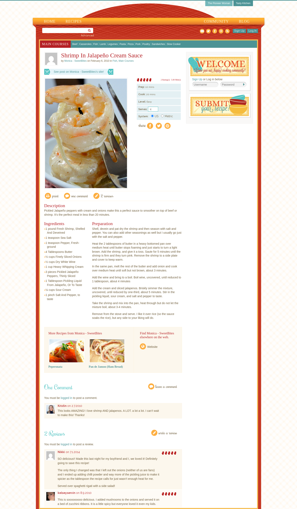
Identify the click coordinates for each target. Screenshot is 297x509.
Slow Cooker (174, 44)
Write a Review (168, 432)
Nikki (61, 452)
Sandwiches (158, 44)
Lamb (103, 44)
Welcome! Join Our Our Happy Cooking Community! (218, 66)
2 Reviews (107, 196)
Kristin (62, 405)
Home (49, 21)
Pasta (122, 44)
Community (216, 21)
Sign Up (239, 30)
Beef (74, 44)
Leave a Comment (166, 386)
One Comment (79, 196)
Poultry (146, 44)
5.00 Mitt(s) (176, 80)
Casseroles (85, 44)
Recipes (74, 21)
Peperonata (55, 366)
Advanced (87, 35)
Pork (138, 44)
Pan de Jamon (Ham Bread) (106, 366)
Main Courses (55, 44)
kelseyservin (66, 492)
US (154, 116)
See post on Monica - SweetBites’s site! (79, 71)
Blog (244, 21)
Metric (167, 116)
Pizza (131, 44)
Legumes (113, 44)
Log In (252, 30)
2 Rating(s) (165, 80)
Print (55, 196)
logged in (66, 398)
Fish (95, 44)
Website (152, 346)
